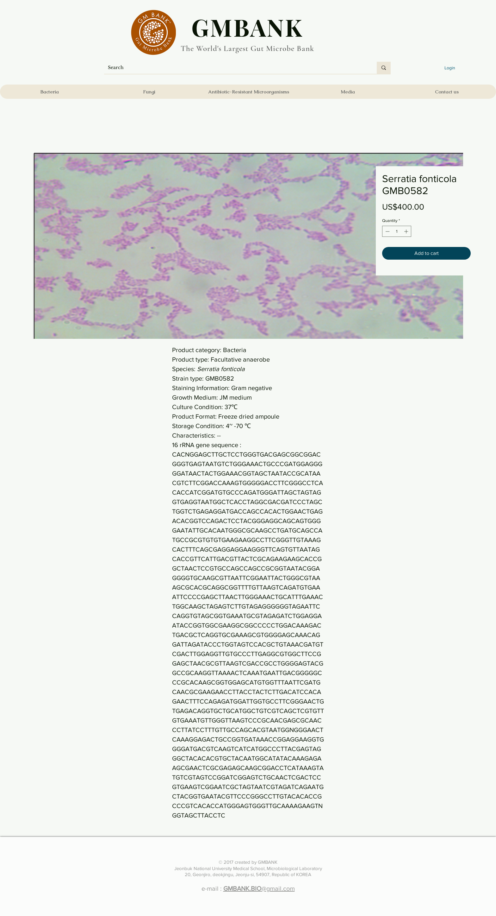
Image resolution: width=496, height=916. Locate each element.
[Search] (235, 68)
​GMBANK (247, 27)
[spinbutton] (397, 231)
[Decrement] (387, 231)
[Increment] (407, 231)
